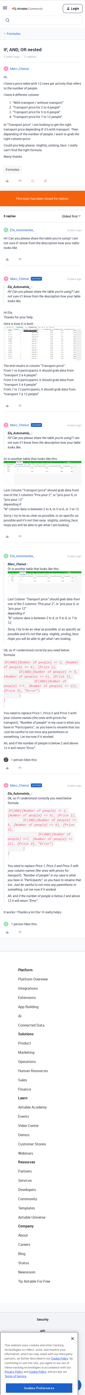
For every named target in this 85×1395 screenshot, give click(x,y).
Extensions (27, 997)
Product (24, 1043)
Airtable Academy (32, 1107)
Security (43, 1319)
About (23, 1235)
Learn (22, 1098)
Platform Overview (33, 979)
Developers (27, 1189)
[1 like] (20, 759)
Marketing (26, 1052)
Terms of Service (15, 1392)
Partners (25, 1171)
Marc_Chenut (19, 69)
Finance (24, 1089)
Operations (27, 1061)
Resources (26, 1162)
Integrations (28, 988)
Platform (25, 969)
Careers (24, 1244)
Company (26, 1226)
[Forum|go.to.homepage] (27, 8)
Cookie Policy (59, 1374)
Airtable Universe (31, 1217)
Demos (23, 1134)
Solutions (26, 1033)
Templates (26, 1208)
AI (20, 1016)
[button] (5, 9)
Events (23, 1116)
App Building (28, 1006)
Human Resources (33, 1070)
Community (27, 1198)
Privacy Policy (14, 1387)
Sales (22, 1080)
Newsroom (26, 1272)
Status (23, 1262)
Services (25, 1180)
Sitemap (42, 1342)
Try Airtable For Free (34, 1281)
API (42, 1331)
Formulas (13, 33)
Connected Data (31, 1025)
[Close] (73, 1354)
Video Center (28, 1125)
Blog (21, 1253)
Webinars (25, 1153)
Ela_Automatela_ (22, 230)
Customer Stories (32, 1144)
